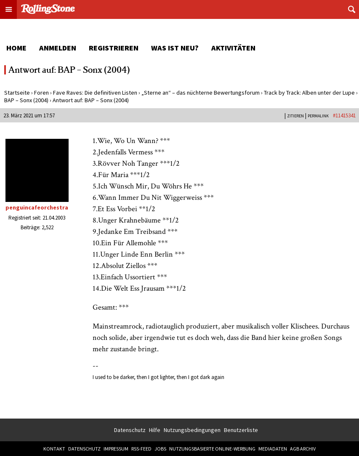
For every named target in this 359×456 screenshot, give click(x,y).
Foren (41, 92)
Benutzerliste (241, 430)
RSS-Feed (141, 448)
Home (16, 48)
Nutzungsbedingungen (192, 430)
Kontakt (54, 448)
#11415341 (344, 115)
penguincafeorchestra (36, 207)
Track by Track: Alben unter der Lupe (309, 92)
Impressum (116, 448)
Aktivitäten (233, 48)
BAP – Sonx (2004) (26, 100)
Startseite (17, 92)
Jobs (160, 448)
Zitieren (295, 116)
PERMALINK (318, 116)
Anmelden (57, 48)
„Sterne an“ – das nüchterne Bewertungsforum (200, 92)
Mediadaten (272, 448)
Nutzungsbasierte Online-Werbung (212, 448)
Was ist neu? (175, 48)
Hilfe (154, 430)
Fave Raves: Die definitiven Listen (95, 92)
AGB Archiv (303, 448)
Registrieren (113, 48)
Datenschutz (130, 430)
